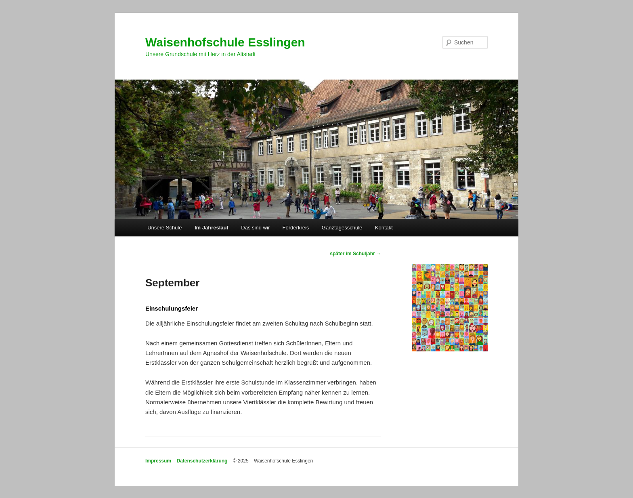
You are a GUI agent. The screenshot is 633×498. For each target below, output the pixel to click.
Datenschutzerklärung (201, 461)
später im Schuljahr (355, 253)
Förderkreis (296, 228)
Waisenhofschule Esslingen (225, 42)
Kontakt (384, 228)
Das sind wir (255, 228)
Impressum (158, 461)
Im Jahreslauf (211, 228)
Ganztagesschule (342, 228)
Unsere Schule (164, 228)
